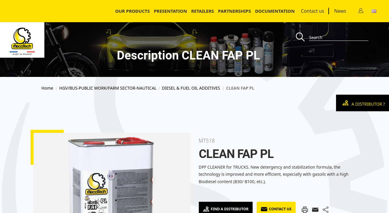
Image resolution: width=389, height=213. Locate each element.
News (340, 11)
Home (47, 88)
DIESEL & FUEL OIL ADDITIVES (191, 88)
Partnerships (234, 11)
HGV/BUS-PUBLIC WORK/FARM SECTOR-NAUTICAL (107, 88)
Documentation (275, 11)
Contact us (312, 11)
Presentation (170, 11)
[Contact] (361, 11)
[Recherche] (302, 37)
